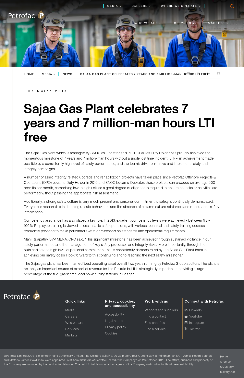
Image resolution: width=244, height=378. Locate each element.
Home (29, 74)
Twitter (194, 329)
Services (182, 23)
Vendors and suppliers (161, 310)
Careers (140, 6)
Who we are (146, 23)
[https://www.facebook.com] (218, 74)
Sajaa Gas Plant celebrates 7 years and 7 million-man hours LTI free (144, 74)
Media (112, 6)
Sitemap (225, 361)
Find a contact (155, 316)
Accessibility (114, 314)
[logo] (26, 14)
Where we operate (179, 6)
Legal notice (114, 320)
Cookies (111, 333)
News (67, 74)
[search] (231, 7)
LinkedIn (195, 310)
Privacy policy (115, 327)
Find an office (155, 322)
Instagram (196, 322)
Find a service (155, 329)
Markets (216, 23)
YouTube (195, 316)
